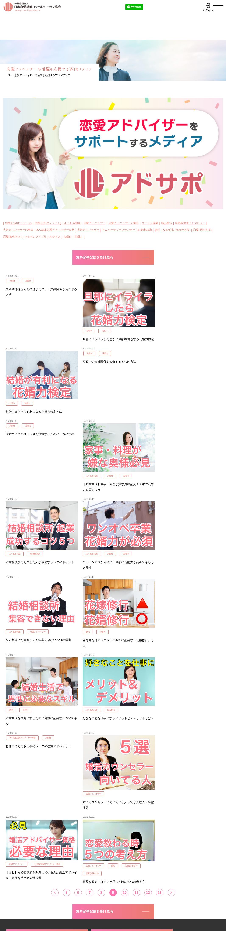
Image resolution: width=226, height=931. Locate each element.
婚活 (157, 229)
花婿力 (78, 236)
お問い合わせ (23, 917)
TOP (8, 75)
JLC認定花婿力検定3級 (175, 791)
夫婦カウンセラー (88, 229)
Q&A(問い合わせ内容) (176, 229)
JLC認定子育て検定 (172, 809)
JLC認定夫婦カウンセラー (23, 860)
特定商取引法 (92, 926)
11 (136, 729)
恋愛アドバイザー (95, 223)
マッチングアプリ (35, 236)
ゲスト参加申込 (169, 868)
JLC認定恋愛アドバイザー (23, 855)
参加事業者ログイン (172, 858)
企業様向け (144, 902)
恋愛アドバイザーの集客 (124, 223)
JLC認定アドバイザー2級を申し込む (113, 774)
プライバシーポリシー (17, 926)
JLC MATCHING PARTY (136, 848)
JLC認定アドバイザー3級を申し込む (185, 774)
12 (148, 729)
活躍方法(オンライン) (48, 223)
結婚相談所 (145, 229)
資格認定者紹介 (80, 902)
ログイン (208, 7)
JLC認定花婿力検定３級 (78, 878)
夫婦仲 (67, 236)
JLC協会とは (23, 902)
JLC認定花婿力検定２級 (78, 874)
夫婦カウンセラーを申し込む (35, 809)
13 (160, 729)
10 (125, 729)
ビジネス (54, 236)
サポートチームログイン (175, 863)
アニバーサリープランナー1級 (26, 864)
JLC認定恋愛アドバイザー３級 (82, 864)
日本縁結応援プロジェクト (186, 848)
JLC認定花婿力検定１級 (78, 869)
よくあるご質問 (176, 902)
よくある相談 (72, 223)
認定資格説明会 (25, 848)
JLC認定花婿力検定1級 (30, 791)
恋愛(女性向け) (12, 236)
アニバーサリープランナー (118, 229)
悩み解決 (166, 223)
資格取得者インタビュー (190, 223)
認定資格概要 (71, 848)
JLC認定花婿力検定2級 (102, 791)
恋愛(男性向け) (202, 229)
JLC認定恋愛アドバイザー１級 (82, 855)
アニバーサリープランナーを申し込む (112, 812)
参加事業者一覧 (169, 854)
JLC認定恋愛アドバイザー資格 (55, 229)
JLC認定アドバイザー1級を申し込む (40, 774)
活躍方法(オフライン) (18, 223)
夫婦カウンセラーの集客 (18, 229)
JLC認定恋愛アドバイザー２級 (82, 860)
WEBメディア (114, 902)
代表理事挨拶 (21, 908)
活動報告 (51, 902)
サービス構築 (150, 223)
